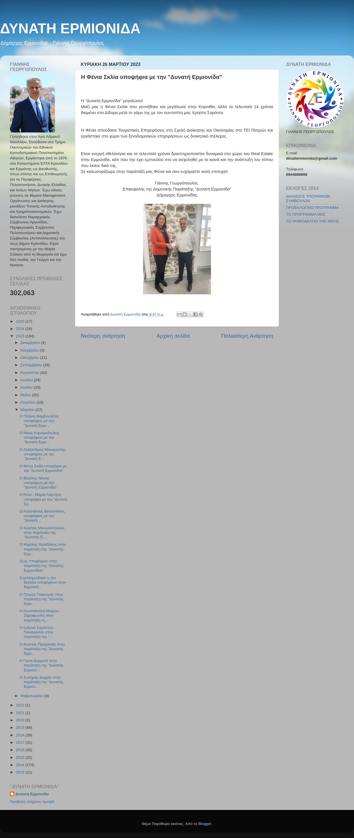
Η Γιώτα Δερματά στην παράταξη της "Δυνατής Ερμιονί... (42, 665)
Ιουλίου (27, 380)
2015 (20, 757)
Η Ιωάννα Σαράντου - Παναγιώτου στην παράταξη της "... (38, 632)
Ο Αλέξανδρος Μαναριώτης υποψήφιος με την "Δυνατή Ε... (42, 454)
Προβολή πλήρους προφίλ (32, 802)
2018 (20, 735)
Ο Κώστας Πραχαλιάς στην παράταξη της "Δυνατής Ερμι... (42, 648)
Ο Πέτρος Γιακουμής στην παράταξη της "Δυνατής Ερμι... (42, 599)
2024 (20, 329)
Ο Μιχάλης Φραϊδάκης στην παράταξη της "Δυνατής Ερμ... (43, 549)
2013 (20, 772)
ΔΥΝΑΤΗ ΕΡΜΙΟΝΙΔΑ (70, 29)
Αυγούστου (30, 372)
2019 (20, 727)
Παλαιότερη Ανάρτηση (247, 336)
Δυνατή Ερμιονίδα (32, 794)
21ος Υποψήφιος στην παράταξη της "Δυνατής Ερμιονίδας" (42, 565)
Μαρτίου (28, 410)
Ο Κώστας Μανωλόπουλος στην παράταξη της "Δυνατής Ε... (42, 532)
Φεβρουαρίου (32, 696)
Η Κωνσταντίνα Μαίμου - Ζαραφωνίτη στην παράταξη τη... (40, 615)
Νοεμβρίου (30, 350)
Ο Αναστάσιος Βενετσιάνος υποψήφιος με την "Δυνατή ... (42, 515)
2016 (20, 750)
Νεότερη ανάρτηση (103, 336)
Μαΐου (26, 395)
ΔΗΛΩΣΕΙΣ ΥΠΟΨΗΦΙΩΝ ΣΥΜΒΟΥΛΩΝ (308, 198)
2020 (20, 720)
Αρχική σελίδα (173, 336)
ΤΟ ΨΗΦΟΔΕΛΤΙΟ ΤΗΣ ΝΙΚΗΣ (312, 221)
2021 (20, 713)
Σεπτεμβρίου (31, 365)
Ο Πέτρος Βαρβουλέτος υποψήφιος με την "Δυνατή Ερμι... (39, 420)
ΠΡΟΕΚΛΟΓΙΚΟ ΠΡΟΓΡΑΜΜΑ (312, 207)
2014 (20, 765)
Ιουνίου (27, 387)
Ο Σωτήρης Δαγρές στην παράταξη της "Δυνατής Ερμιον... (42, 682)
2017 (20, 742)
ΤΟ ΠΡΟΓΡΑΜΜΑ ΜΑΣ (305, 214)
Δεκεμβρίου (30, 342)
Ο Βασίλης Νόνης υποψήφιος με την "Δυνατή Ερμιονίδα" (38, 482)
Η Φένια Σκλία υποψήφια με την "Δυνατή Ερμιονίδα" (43, 468)
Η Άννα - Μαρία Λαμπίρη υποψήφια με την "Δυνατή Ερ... (43, 499)
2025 (20, 321)
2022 (20, 705)
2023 (20, 336)
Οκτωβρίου (30, 357)
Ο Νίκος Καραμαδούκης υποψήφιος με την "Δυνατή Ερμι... (40, 437)
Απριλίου (28, 402)
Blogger (204, 824)
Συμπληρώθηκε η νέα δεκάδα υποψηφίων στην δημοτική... (43, 582)
